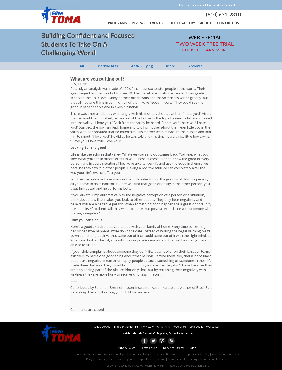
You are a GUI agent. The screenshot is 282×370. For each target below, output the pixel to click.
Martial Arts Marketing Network (144, 366)
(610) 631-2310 (223, 14)
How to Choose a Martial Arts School (206, 5)
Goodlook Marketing (196, 366)
